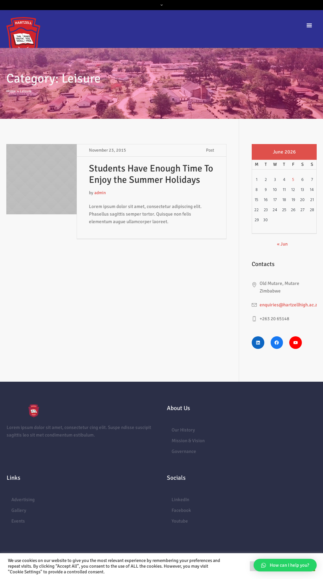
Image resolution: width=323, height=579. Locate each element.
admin (100, 192)
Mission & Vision (188, 440)
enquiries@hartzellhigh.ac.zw (290, 305)
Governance (184, 451)
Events (18, 521)
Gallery (18, 510)
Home (11, 91)
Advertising (23, 499)
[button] (285, 565)
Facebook (181, 510)
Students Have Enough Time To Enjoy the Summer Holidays (151, 174)
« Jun (282, 244)
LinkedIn (180, 499)
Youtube (180, 521)
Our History (183, 430)
